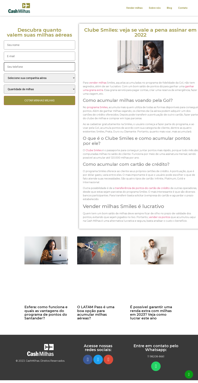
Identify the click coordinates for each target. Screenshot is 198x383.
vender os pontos (159, 217)
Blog (169, 7)
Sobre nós (155, 7)
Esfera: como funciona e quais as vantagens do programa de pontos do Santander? (45, 312)
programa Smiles (97, 107)
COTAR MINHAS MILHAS (39, 100)
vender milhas (97, 82)
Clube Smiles (94, 150)
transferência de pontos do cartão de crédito (142, 188)
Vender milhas (134, 7)
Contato (183, 7)
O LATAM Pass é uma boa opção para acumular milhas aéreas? (95, 312)
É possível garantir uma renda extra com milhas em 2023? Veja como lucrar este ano (151, 312)
